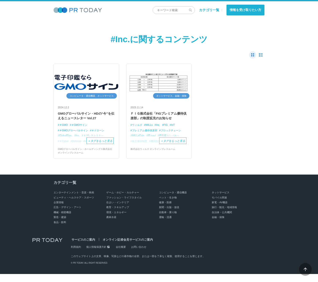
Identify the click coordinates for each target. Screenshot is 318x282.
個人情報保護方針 (96, 254)
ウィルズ (137, 132)
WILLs (150, 132)
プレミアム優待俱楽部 (145, 138)
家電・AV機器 (220, 210)
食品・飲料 (60, 230)
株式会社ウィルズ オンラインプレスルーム (155, 156)
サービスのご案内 (82, 247)
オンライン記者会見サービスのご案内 (126, 247)
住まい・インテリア (117, 210)
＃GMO (64, 132)
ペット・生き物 (168, 205)
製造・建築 (60, 225)
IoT (176, 132)
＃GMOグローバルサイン (74, 138)
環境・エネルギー (116, 220)
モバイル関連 (219, 205)
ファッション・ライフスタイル (124, 205)
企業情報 (59, 210)
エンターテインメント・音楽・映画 (74, 200)
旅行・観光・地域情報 (224, 215)
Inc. (160, 132)
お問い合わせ (138, 254)
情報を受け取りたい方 (245, 10)
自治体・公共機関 (222, 220)
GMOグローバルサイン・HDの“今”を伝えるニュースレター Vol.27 (84, 119)
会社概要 (121, 254)
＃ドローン (101, 138)
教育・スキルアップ (117, 215)
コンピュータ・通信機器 (173, 200)
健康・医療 (165, 210)
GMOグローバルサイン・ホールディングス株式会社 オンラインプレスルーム (86, 158)
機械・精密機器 (62, 220)
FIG (168, 132)
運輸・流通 (165, 225)
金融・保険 (218, 225)
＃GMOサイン (81, 132)
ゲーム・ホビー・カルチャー (122, 200)
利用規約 (76, 254)
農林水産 (111, 225)
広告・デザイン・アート (67, 215)
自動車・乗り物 (168, 220)
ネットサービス (220, 200)
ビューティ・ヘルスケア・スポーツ (74, 205)
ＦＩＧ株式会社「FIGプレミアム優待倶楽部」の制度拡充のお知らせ (159, 119)
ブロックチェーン (174, 138)
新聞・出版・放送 (169, 215)
